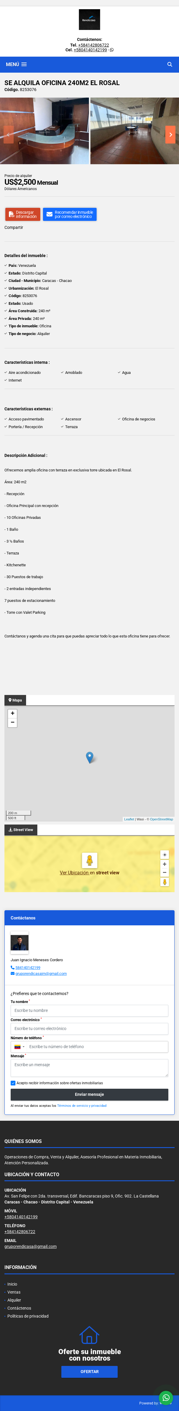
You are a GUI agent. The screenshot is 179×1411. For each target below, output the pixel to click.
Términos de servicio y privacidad (81, 1106)
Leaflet (129, 819)
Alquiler (14, 1300)
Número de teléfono (27, 1037)
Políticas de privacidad (28, 1316)
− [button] (13, 722)
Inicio (12, 1284)
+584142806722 (93, 45)
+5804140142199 (90, 49)
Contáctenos (19, 1308)
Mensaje (18, 1055)
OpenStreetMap (161, 819)
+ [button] (13, 714)
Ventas (13, 1292)
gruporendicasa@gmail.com (30, 1246)
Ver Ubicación (75, 873)
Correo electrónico (26, 1019)
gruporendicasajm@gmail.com (41, 973)
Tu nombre (20, 1001)
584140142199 (27, 967)
